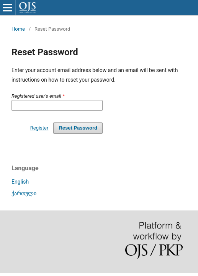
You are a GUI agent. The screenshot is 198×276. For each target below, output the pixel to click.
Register (39, 128)
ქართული (23, 193)
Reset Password (78, 128)
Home (18, 29)
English (20, 182)
